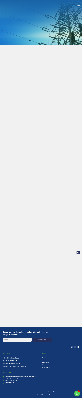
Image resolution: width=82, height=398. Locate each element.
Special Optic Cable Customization (14, 366)
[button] (78, 5)
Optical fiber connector (10, 361)
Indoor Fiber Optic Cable (11, 358)
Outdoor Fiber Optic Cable (11, 363)
